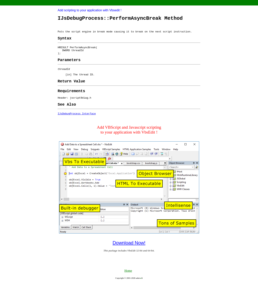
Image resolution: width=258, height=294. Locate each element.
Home (128, 282)
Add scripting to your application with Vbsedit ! (89, 10)
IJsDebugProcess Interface (77, 125)
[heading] (64, 41)
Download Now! (129, 254)
